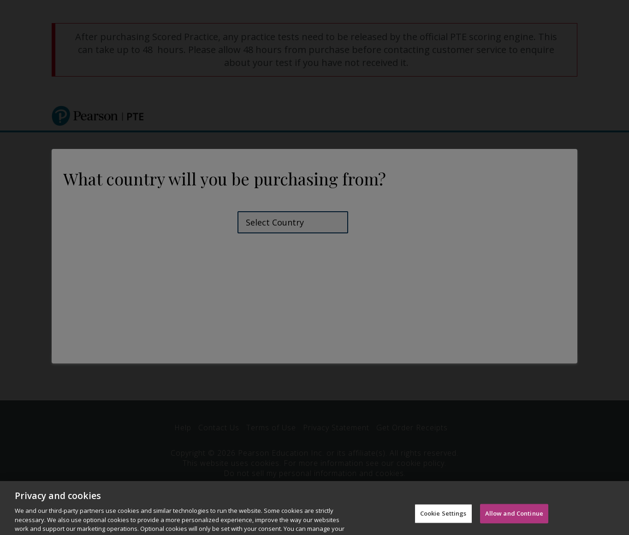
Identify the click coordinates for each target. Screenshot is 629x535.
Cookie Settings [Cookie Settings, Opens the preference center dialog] (443, 520)
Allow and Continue (514, 520)
